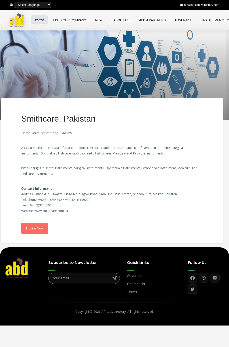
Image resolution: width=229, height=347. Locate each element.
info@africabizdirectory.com (201, 4)
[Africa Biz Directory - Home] (16, 268)
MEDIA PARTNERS (152, 20)
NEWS (99, 20)
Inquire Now (35, 228)
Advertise (134, 276)
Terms (132, 292)
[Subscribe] (114, 278)
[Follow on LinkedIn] (215, 278)
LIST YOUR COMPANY (69, 20)
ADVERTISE (183, 20)
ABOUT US (121, 20)
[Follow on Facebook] (192, 278)
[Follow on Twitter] (192, 289)
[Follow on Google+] (203, 278)
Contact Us (136, 284)
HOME (39, 19)
